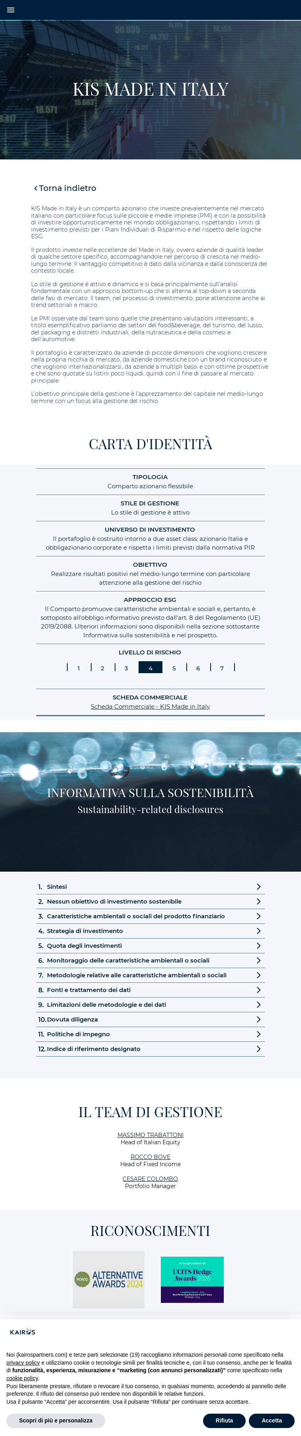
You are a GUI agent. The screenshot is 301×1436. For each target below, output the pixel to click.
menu (11, 10)
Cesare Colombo (150, 1179)
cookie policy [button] (22, 1378)
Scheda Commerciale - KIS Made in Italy (150, 706)
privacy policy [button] (23, 1362)
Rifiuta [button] (224, 1420)
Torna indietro (67, 188)
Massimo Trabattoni (150, 1135)
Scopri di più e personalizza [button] (55, 1420)
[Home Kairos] (150, 10)
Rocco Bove (150, 1157)
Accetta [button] (272, 1420)
